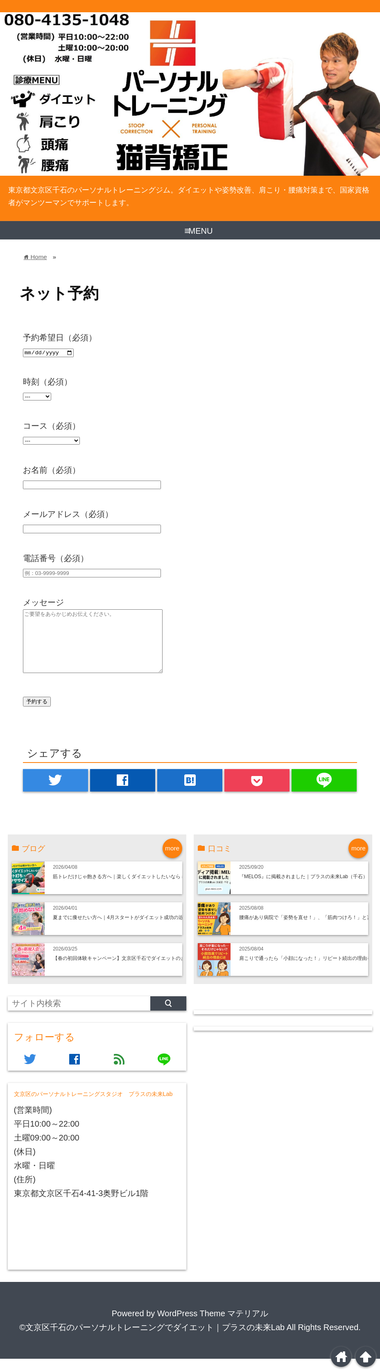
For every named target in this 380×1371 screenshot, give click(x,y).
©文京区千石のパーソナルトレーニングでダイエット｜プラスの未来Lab (152, 1339)
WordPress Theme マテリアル (213, 1325)
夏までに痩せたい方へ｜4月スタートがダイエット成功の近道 (120, 930)
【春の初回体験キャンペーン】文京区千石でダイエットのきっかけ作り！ (134, 970)
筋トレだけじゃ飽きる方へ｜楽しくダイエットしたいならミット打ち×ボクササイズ (145, 889)
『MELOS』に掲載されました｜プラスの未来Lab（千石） (303, 889)
